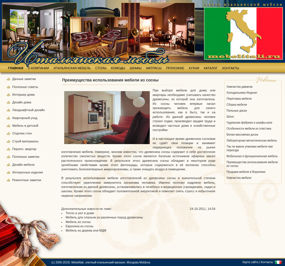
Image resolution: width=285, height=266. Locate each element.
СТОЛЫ (100, 68)
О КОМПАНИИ (38, 68)
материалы (30, 141)
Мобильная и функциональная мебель (252, 156)
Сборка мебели (237, 104)
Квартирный (21, 118)
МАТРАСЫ (153, 68)
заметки (30, 79)
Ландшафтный (23, 110)
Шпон (230, 116)
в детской (31, 125)
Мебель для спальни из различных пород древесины (104, 217)
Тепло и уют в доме (80, 213)
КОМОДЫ (118, 68)
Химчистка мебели (239, 177)
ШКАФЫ (136, 68)
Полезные (20, 87)
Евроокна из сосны (79, 226)
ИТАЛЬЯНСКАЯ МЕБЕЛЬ (72, 68)
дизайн (40, 110)
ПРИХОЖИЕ (175, 68)
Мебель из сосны (78, 222)
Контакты (267, 262)
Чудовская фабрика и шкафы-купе (249, 122)
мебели (29, 164)
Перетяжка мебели (239, 98)
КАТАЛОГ (211, 68)
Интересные (21, 172)
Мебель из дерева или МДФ (86, 230)
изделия (37, 172)
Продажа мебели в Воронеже (246, 171)
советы (33, 87)
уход (34, 118)
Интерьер (19, 94)
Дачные (18, 79)
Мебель (18, 125)
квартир (31, 149)
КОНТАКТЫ (230, 68)
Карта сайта (250, 262)
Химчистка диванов (239, 86)
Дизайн (18, 102)
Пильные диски (237, 110)
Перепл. (18, 149)
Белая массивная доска (242, 134)
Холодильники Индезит (242, 92)
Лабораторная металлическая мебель (252, 140)
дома (31, 94)
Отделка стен (22, 133)
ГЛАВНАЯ (15, 68)
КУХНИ (194, 68)
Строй (17, 141)
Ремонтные (21, 180)
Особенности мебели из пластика (249, 128)
